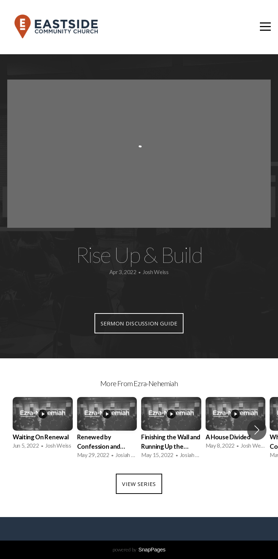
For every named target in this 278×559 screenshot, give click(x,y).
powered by (139, 549)
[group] (43, 425)
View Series (139, 483)
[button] (257, 430)
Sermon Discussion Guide (139, 323)
